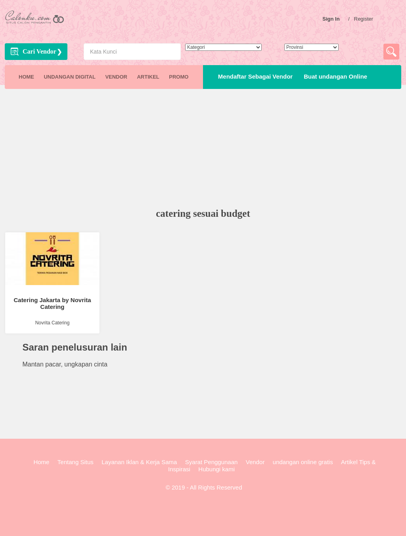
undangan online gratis (303, 462)
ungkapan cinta (85, 364)
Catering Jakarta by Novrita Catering (52, 303)
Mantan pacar (41, 364)
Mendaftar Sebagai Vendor (254, 76)
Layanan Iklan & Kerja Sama (139, 462)
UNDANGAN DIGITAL (69, 77)
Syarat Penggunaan (211, 462)
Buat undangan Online (334, 76)
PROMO (178, 77)
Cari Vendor (39, 51)
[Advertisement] (203, 149)
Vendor (255, 462)
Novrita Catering (52, 323)
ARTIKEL (148, 77)
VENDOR (116, 77)
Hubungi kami (216, 469)
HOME (26, 77)
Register (365, 19)
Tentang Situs (75, 462)
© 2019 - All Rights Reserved (203, 487)
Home (41, 462)
